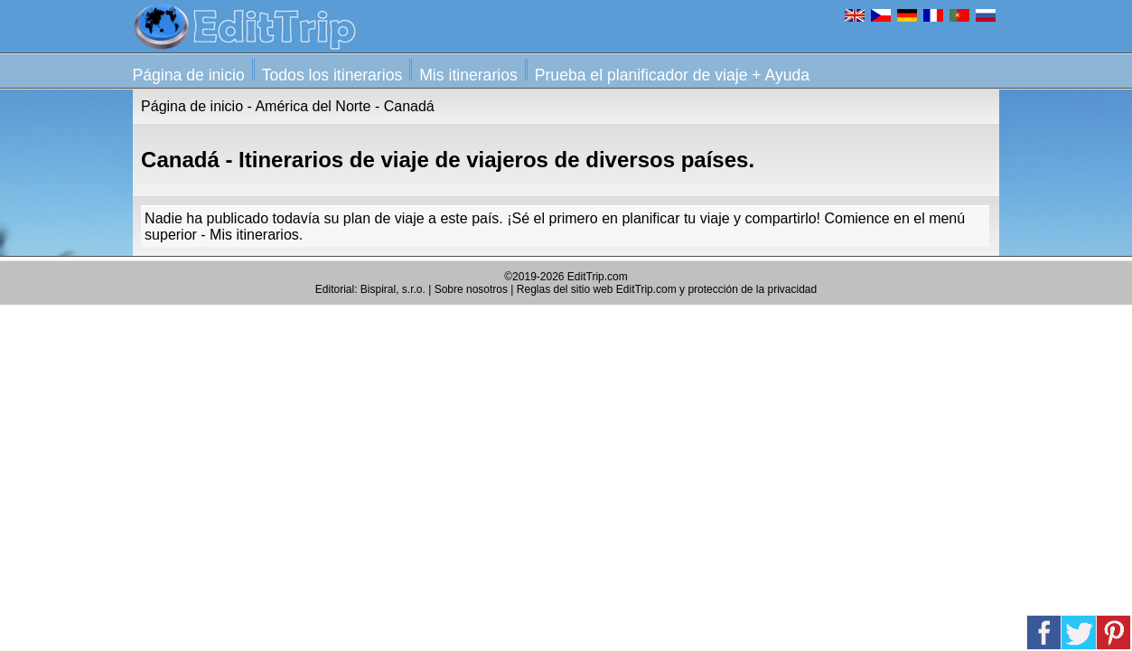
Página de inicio (189, 75)
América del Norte (312, 106)
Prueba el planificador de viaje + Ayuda (672, 75)
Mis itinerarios (468, 75)
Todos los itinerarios (332, 75)
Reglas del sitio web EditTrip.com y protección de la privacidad (667, 289)
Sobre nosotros (471, 289)
